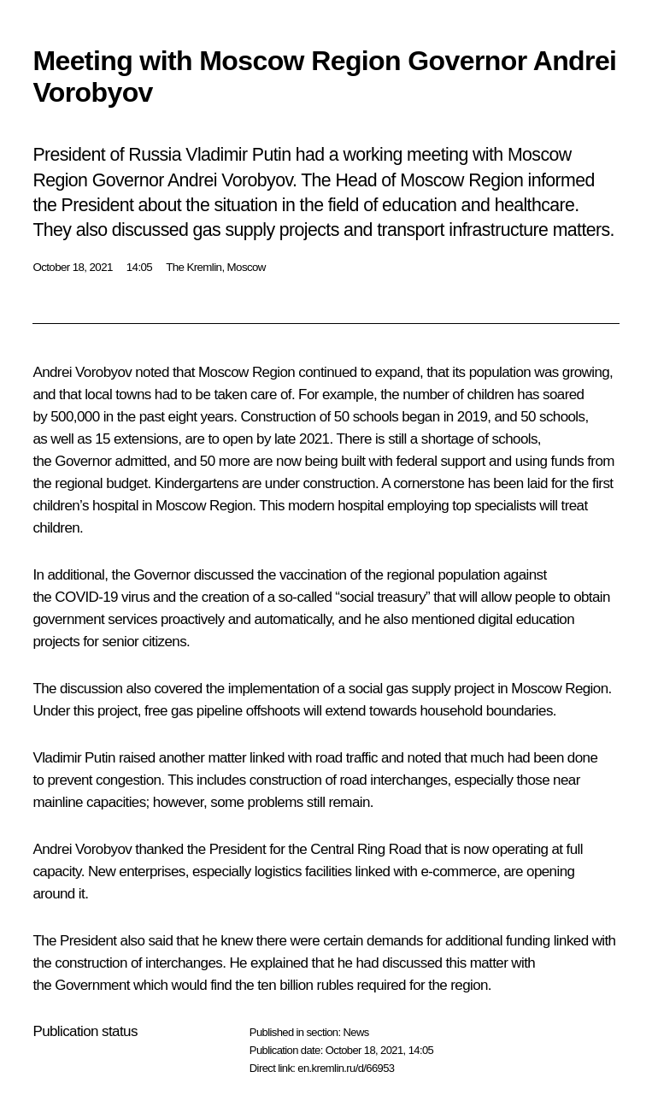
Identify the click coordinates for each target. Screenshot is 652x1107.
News (355, 1032)
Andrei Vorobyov (82, 372)
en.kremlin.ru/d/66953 (345, 1068)
